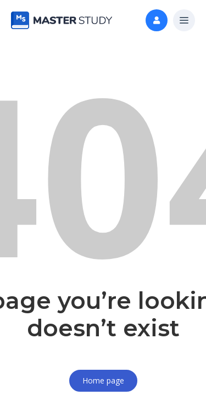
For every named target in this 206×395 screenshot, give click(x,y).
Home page (103, 380)
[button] (184, 20)
